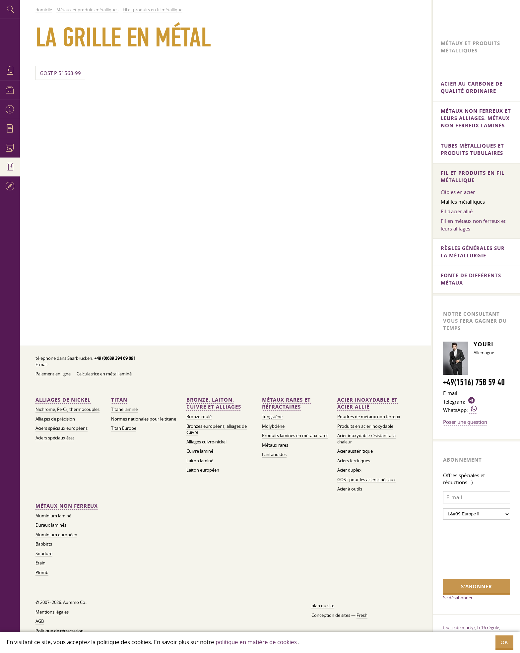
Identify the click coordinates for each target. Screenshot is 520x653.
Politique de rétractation (59, 631)
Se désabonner (458, 598)
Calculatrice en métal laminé (104, 374)
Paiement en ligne (53, 374)
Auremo (10, 39)
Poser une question (465, 422)
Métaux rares (275, 445)
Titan (119, 399)
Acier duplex (349, 470)
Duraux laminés (50, 525)
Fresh (362, 615)
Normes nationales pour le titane (143, 419)
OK (504, 642)
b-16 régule (488, 627)
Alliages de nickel (63, 399)
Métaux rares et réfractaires (286, 403)
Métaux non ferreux (66, 505)
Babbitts (43, 544)
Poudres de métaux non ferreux (368, 417)
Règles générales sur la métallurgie (473, 252)
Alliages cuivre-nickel (206, 442)
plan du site (322, 606)
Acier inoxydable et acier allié (367, 403)
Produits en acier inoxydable (365, 426)
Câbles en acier (458, 192)
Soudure (43, 553)
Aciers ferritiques (353, 461)
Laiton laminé (199, 461)
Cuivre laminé (199, 451)
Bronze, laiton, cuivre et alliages (213, 403)
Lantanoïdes (274, 454)
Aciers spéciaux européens (61, 428)
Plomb (41, 572)
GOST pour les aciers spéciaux (366, 480)
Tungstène (272, 417)
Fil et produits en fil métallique (472, 176)
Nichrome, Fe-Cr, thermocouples (67, 409)
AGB (39, 621)
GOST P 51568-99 (60, 73)
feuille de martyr (459, 627)
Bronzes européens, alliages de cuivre (216, 429)
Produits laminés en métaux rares (295, 435)
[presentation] (470, 548)
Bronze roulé (199, 417)
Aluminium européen (56, 535)
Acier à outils (349, 489)
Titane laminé (124, 409)
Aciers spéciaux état (54, 438)
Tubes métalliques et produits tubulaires (472, 149)
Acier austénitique (355, 451)
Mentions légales (52, 612)
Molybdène (273, 426)
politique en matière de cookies (256, 642)
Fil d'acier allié (457, 211)
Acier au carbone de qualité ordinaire (471, 87)
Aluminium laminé (53, 516)
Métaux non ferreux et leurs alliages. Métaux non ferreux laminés (476, 118)
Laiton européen (202, 470)
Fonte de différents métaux (471, 279)
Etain (40, 563)
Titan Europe (123, 428)
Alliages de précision (55, 419)
